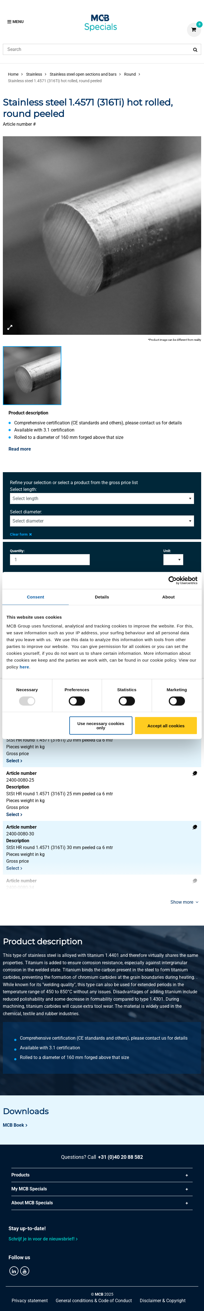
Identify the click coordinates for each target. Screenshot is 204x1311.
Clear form (21, 534)
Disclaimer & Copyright (163, 1300)
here (24, 666)
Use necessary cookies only (100, 725)
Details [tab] (102, 596)
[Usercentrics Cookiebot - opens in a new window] (172, 580)
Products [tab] (20, 1175)
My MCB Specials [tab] (29, 1189)
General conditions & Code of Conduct (94, 1300)
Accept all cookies (166, 725)
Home (13, 74)
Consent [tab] (35, 596)
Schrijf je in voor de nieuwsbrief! (41, 1239)
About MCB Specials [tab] (32, 1202)
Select (12, 760)
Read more (20, 449)
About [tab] (168, 596)
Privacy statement (30, 1300)
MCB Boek (13, 1125)
